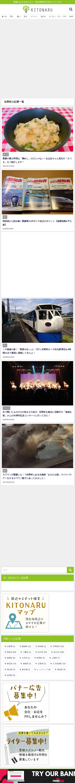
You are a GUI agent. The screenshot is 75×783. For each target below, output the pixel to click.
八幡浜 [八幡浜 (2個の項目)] (27, 652)
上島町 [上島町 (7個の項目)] (56, 658)
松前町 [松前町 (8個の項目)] (11, 675)
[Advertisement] (37, 58)
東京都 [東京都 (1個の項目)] (26, 669)
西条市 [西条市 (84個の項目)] (11, 652)
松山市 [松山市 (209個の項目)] (59, 652)
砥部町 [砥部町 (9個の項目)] (11, 658)
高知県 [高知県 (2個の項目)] (42, 646)
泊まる (43, 16)
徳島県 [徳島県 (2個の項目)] (27, 664)
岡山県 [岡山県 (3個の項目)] (11, 669)
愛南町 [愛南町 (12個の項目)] (26, 646)
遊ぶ (18, 16)
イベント (33, 16)
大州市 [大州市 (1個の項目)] (26, 658)
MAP (71, 16)
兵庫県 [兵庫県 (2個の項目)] (11, 646)
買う (12, 16)
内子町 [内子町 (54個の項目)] (42, 652)
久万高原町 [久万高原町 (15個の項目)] (59, 664)
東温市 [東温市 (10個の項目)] (11, 664)
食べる (4, 16)
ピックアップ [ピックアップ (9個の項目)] (44, 669)
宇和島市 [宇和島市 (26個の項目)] (58, 646)
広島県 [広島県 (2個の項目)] (42, 664)
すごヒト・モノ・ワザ (57, 16)
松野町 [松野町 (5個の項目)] (41, 658)
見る (25, 16)
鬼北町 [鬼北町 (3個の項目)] (61, 669)
